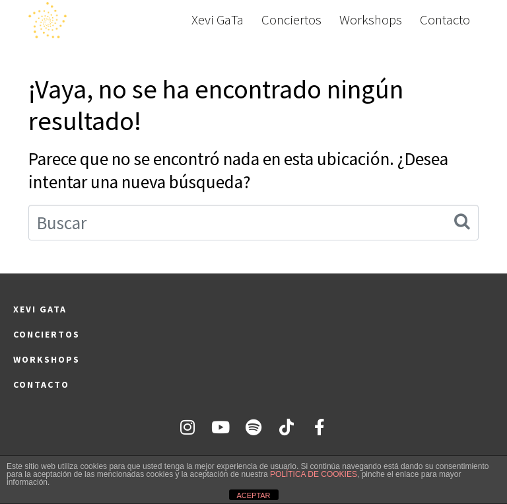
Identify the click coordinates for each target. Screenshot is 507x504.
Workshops (370, 19)
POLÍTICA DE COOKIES (313, 474)
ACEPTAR (253, 495)
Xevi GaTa (217, 19)
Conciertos (291, 19)
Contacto (445, 19)
